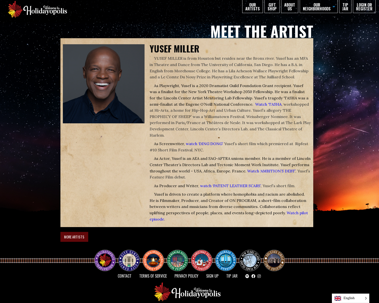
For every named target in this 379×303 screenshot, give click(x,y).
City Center (128, 256)
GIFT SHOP (272, 7)
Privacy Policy (186, 276)
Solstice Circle (274, 256)
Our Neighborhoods (317, 7)
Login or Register (364, 7)
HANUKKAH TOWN (228, 256)
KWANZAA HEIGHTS (179, 256)
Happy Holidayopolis (107, 256)
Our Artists (252, 7)
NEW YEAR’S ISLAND (250, 258)
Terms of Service (153, 276)
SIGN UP (212, 276)
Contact (124, 276)
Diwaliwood (155, 254)
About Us (289, 7)
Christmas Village (203, 256)
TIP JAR (345, 7)
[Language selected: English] (350, 298)
